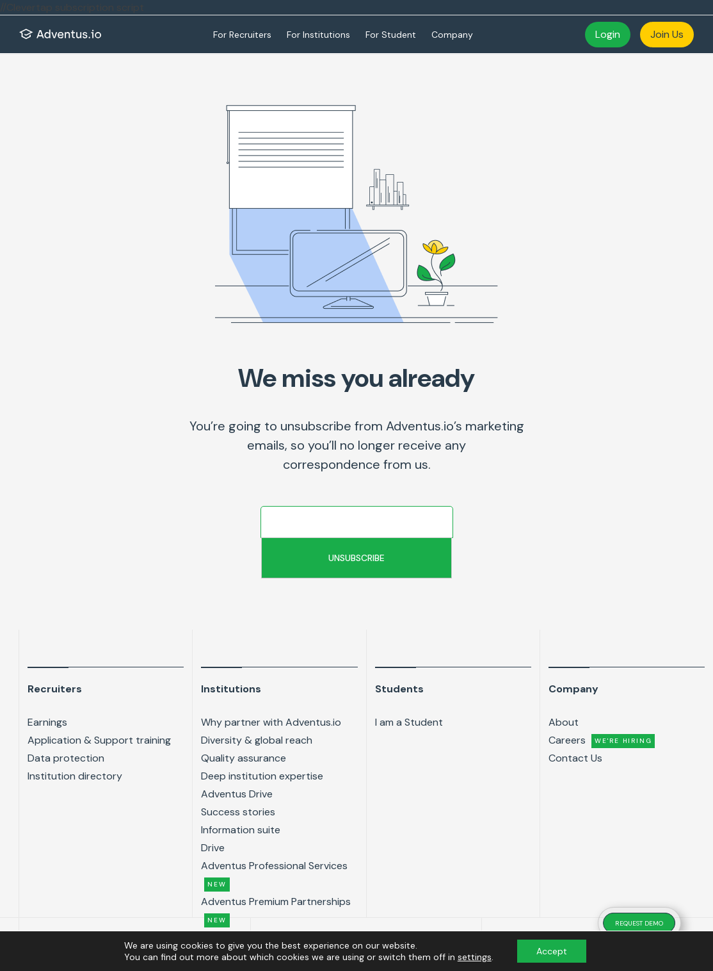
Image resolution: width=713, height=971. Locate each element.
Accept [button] (551, 951)
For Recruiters (242, 34)
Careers (602, 740)
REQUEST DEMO (639, 923)
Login (607, 34)
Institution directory (75, 776)
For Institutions (318, 34)
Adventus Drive (237, 794)
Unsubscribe (356, 558)
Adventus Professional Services (274, 875)
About (564, 722)
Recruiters (55, 689)
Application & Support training (99, 740)
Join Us (667, 34)
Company (452, 34)
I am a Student (409, 722)
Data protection (66, 758)
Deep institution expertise (262, 776)
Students (399, 689)
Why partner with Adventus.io (271, 722)
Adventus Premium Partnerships (276, 911)
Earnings (47, 722)
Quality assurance (243, 758)
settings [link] (475, 957)
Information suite (240, 829)
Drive (213, 847)
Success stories (238, 812)
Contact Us (575, 758)
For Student (390, 34)
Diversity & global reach (256, 740)
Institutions (231, 689)
